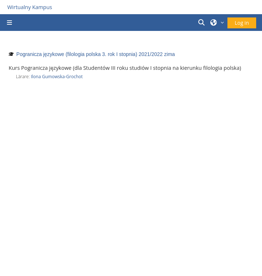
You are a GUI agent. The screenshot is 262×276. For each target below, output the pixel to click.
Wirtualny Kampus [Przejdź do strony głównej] (29, 7)
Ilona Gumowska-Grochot (57, 76)
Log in (242, 22)
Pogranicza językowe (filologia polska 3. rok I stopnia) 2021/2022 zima (95, 54)
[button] (203, 22)
